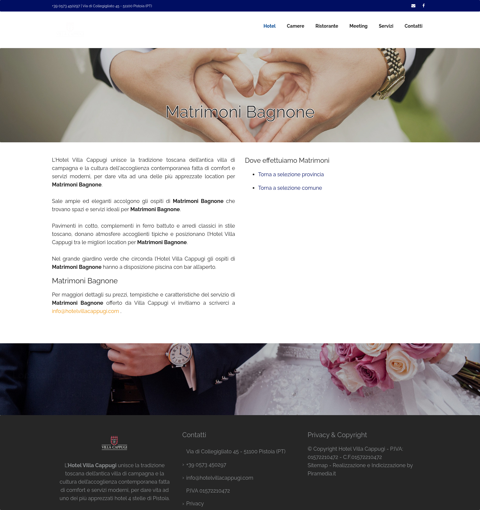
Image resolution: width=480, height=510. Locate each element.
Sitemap (317, 465)
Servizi (386, 26)
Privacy (195, 503)
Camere (295, 26)
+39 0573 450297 (206, 465)
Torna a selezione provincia (291, 174)
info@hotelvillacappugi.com (85, 311)
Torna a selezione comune (290, 188)
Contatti (413, 26)
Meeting (358, 26)
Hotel (270, 26)
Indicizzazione (388, 465)
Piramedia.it (321, 473)
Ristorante (326, 26)
